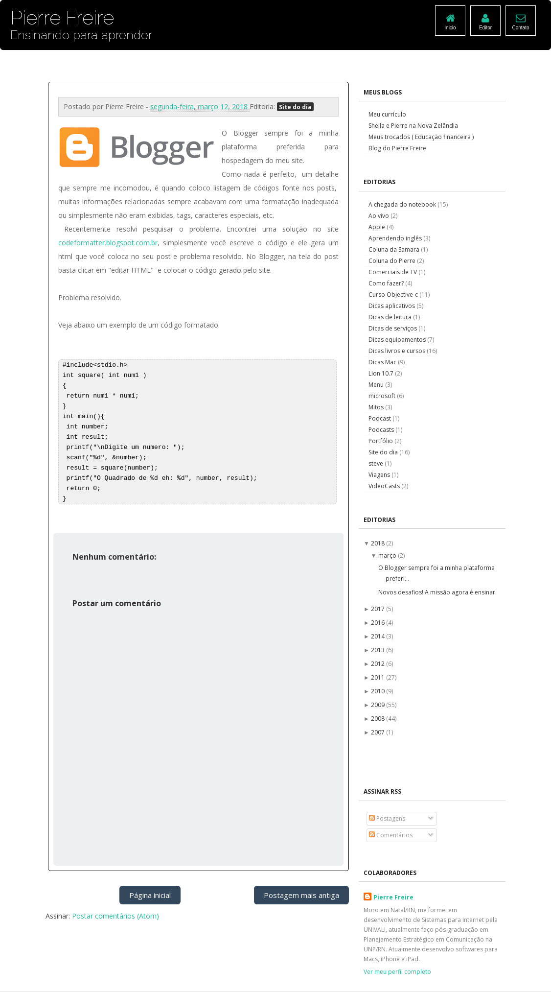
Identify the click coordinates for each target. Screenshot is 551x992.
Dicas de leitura (390, 317)
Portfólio (381, 441)
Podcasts (381, 429)
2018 (378, 543)
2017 (378, 609)
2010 (378, 691)
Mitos (376, 407)
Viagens (379, 475)
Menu (376, 384)
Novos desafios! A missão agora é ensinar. (437, 592)
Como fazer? (386, 283)
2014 (378, 636)
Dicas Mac (383, 362)
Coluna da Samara (394, 249)
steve (376, 463)
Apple (377, 227)
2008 (378, 718)
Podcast (380, 418)
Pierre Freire (393, 897)
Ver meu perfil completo (397, 972)
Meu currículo (387, 114)
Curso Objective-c (393, 294)
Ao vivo (379, 216)
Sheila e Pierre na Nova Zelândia (413, 125)
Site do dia (295, 107)
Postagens (387, 818)
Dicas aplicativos (392, 306)
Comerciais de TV (393, 272)
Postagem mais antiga (301, 895)
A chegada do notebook (402, 204)
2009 (378, 705)
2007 (378, 732)
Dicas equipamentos (397, 339)
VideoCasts (384, 486)
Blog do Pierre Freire (397, 148)
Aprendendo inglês (395, 238)
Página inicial (150, 895)
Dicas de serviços (393, 328)
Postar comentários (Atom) (115, 916)
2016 (378, 622)
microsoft (382, 396)
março (388, 555)
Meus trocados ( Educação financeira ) (421, 137)
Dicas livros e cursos (397, 351)
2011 (378, 677)
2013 (378, 650)
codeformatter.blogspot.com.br (108, 242)
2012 (378, 664)
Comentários (391, 835)
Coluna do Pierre (392, 261)
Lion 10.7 (381, 373)
